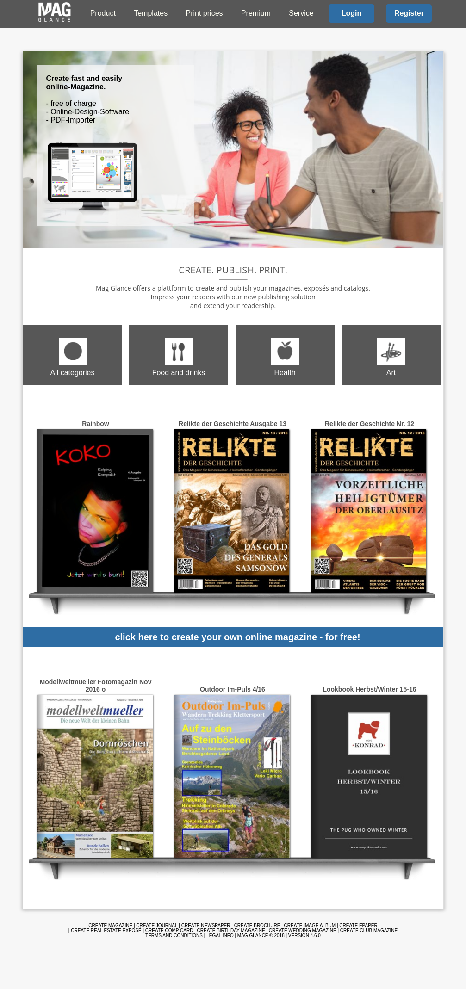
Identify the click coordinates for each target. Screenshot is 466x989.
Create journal (156, 925)
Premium (256, 13)
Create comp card (169, 930)
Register (409, 13)
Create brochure (257, 925)
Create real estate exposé (106, 930)
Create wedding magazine (302, 930)
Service (301, 13)
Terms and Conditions (174, 935)
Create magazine (110, 925)
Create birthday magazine (231, 930)
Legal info (220, 935)
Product (103, 13)
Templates (151, 13)
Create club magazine (369, 930)
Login (352, 13)
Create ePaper (358, 925)
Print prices (204, 13)
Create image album (310, 925)
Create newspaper (205, 925)
